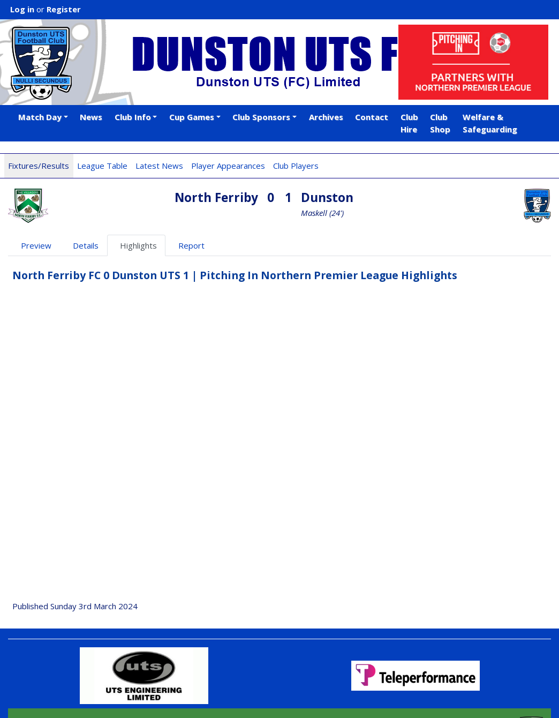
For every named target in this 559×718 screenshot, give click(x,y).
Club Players (296, 165)
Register (64, 9)
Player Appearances (228, 165)
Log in (22, 9)
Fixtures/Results (38, 165)
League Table (102, 165)
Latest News (159, 165)
